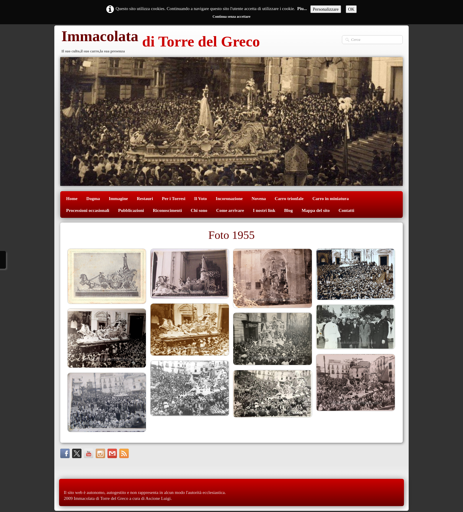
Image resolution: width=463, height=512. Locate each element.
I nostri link (264, 210)
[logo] (160, 42)
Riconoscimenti (167, 210)
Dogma (93, 198)
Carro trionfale (289, 198)
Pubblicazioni (131, 210)
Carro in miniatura (330, 198)
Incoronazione (229, 198)
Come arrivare (230, 210)
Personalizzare (325, 9)
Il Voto (200, 198)
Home (71, 198)
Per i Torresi (173, 198)
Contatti (346, 210)
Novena (259, 198)
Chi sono (199, 210)
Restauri (145, 198)
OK (351, 9)
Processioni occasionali (87, 210)
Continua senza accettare (231, 17)
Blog (288, 210)
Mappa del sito (315, 210)
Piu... (302, 8)
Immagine (118, 198)
